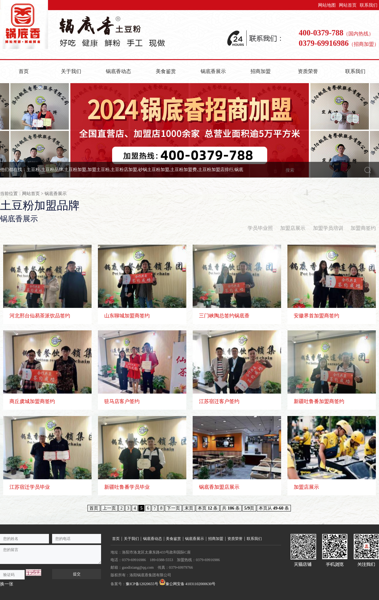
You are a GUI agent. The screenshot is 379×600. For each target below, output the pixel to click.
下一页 (173, 508)
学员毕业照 (260, 228)
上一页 (109, 508)
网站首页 (348, 5)
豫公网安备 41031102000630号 (187, 582)
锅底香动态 (118, 71)
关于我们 (71, 71)
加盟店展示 (292, 228)
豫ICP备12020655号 (142, 584)
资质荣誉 (308, 71)
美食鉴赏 (166, 71)
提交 (77, 574)
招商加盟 (260, 71)
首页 (24, 71)
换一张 (6, 584)
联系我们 (368, 5)
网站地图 (327, 5)
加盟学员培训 (328, 228)
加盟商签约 (363, 228)
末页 (188, 508)
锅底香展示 (213, 71)
